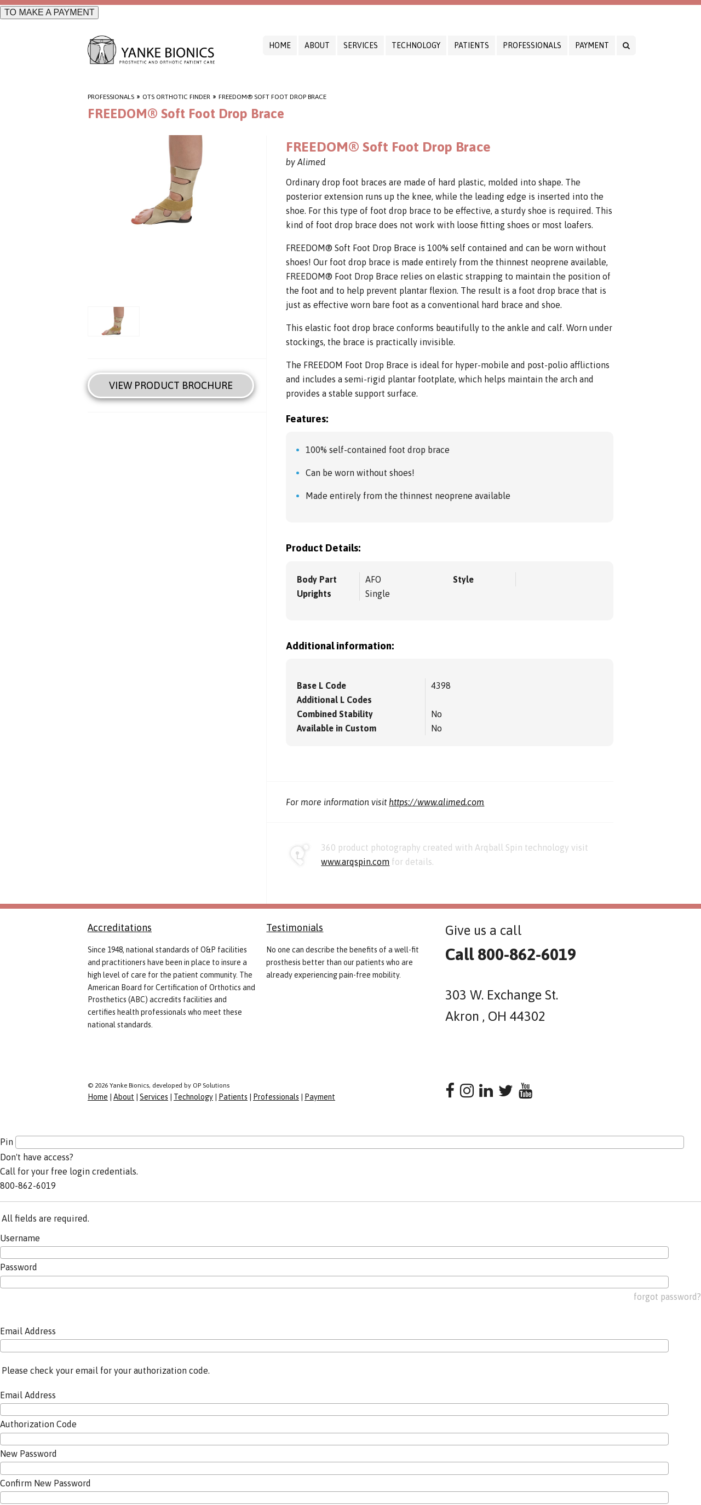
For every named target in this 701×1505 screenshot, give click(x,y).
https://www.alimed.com (436, 802)
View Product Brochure (171, 385)
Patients (471, 45)
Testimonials (294, 927)
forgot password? (667, 1296)
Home (280, 45)
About (317, 45)
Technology (416, 45)
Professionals (532, 45)
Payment (592, 45)
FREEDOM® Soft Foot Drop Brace (272, 97)
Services (360, 45)
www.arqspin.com (355, 862)
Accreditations (120, 927)
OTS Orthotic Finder (176, 97)
